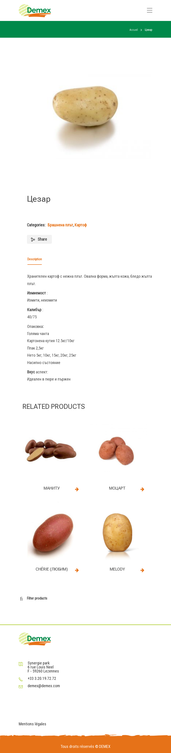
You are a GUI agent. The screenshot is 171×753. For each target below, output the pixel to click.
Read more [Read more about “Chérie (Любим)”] (76, 570)
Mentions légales (32, 724)
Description (34, 259)
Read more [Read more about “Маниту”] (76, 489)
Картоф (81, 225)
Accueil (133, 29)
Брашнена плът (60, 225)
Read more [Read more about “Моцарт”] (142, 489)
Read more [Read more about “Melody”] (142, 570)
